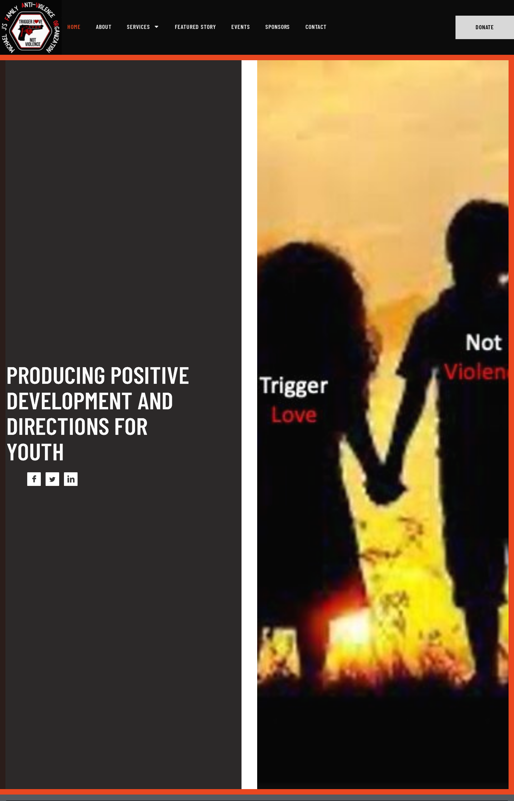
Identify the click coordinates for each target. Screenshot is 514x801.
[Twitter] (28, 480)
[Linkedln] (46, 480)
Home (74, 26)
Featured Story (195, 26)
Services (143, 26)
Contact (316, 26)
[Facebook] (9, 480)
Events (240, 26)
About (104, 26)
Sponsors (277, 26)
